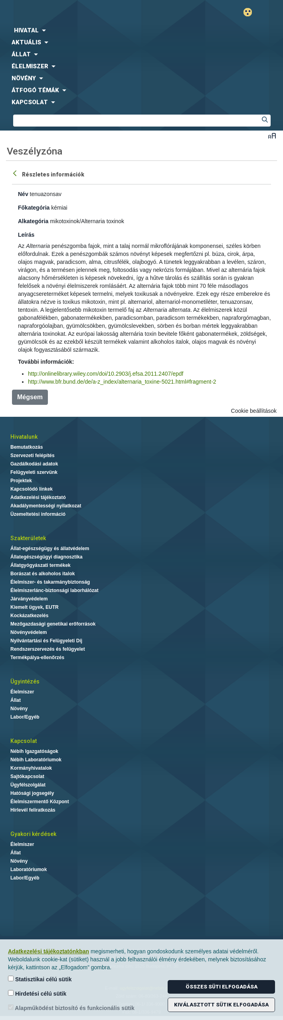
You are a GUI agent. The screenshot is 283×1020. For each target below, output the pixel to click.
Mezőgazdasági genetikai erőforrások (52, 624)
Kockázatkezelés (29, 615)
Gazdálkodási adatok (34, 464)
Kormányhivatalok (31, 768)
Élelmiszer (22, 692)
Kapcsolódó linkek (31, 489)
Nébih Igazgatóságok (34, 751)
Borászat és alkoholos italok (42, 573)
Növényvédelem (28, 632)
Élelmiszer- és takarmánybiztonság (50, 582)
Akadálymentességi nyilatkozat (45, 506)
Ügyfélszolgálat (28, 785)
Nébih (71, 12)
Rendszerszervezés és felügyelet (47, 649)
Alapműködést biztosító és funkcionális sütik (71, 1007)
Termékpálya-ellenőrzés (37, 657)
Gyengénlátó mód (250, 12)
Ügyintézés (25, 681)
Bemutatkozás (26, 447)
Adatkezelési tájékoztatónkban (48, 951)
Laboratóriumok (28, 869)
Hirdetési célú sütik (37, 993)
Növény (19, 708)
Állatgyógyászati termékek (40, 565)
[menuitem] (141, 30)
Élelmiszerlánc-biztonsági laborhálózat (54, 590)
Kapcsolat (23, 741)
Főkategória (33, 207)
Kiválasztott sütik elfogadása (221, 1005)
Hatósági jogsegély (32, 793)
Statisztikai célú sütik (40, 979)
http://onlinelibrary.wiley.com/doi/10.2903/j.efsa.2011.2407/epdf (105, 373)
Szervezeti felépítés (32, 455)
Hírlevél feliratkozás (32, 810)
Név (23, 194)
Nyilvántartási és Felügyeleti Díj (46, 641)
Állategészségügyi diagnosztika (46, 557)
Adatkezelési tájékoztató (38, 497)
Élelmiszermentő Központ (39, 801)
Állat (15, 700)
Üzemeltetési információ (37, 514)
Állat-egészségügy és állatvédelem (49, 548)
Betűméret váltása (272, 136)
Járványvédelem (28, 599)
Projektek (21, 480)
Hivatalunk (24, 437)
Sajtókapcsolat (27, 776)
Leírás (26, 235)
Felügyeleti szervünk (33, 472)
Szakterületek (28, 538)
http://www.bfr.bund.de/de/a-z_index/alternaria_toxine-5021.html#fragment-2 (122, 381)
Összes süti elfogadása (221, 987)
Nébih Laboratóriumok (35, 760)
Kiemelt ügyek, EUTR (34, 607)
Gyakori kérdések (33, 834)
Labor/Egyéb (25, 717)
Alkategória (33, 221)
